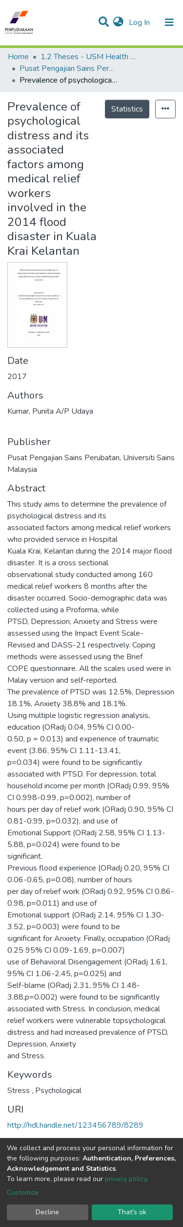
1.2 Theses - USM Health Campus (89, 56)
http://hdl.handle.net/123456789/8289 (75, 1125)
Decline (47, 1212)
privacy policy (125, 1178)
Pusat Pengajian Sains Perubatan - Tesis (68, 68)
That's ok (132, 1212)
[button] (118, 22)
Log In (140, 22)
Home (18, 56)
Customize (23, 1192)
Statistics (127, 109)
